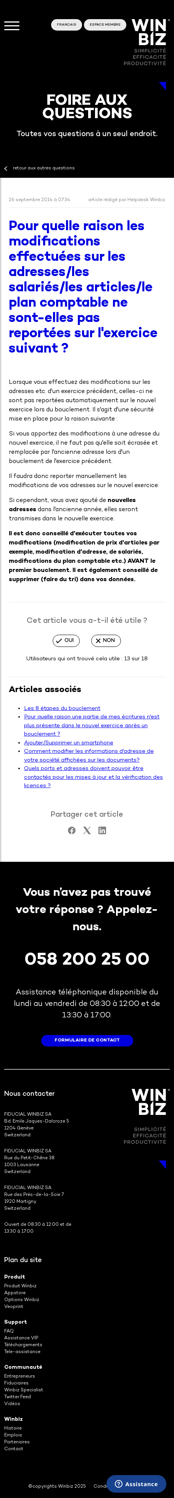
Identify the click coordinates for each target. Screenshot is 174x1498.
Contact (13, 1449)
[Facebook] (72, 833)
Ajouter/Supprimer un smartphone (68, 743)
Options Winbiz (21, 1300)
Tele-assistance (22, 1352)
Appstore (15, 1293)
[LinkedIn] (102, 833)
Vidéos (12, 1404)
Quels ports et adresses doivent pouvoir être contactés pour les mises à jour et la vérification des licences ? (93, 777)
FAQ (9, 1331)
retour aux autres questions (44, 168)
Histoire (13, 1428)
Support (15, 1322)
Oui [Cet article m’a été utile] (69, 640)
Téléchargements (23, 1345)
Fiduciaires (16, 1383)
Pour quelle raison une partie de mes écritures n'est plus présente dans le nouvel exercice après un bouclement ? (92, 725)
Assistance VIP (21, 1338)
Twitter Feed (17, 1397)
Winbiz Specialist (23, 1390)
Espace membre (105, 25)
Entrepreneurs (19, 1376)
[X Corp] (87, 833)
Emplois (13, 1435)
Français (66, 25)
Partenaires (17, 1442)
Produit (14, 1277)
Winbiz (13, 1419)
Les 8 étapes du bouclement (62, 708)
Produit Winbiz (20, 1286)
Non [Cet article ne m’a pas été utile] (109, 640)
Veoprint (13, 1307)
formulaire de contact (87, 1040)
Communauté (23, 1367)
